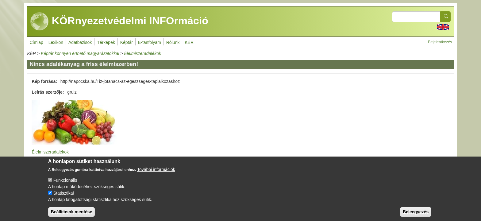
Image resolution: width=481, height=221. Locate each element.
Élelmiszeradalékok (142, 53)
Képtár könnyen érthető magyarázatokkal (80, 53)
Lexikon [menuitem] (55, 42)
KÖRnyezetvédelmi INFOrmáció (119, 21)
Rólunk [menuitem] (173, 42)
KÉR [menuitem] (189, 42)
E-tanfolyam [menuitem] (149, 42)
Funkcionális (65, 184)
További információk (156, 173)
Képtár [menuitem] (126, 42)
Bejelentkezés (440, 42)
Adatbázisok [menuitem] (80, 42)
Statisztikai (63, 197)
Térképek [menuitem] (106, 42)
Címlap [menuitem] (36, 42)
